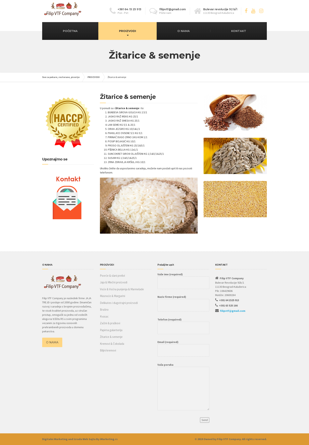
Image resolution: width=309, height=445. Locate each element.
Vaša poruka (183, 388)
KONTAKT (238, 31)
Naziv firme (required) (183, 301)
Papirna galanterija (111, 330)
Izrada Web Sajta (85, 439)
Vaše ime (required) (183, 278)
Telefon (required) (183, 324)
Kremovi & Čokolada (112, 344)
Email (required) (183, 346)
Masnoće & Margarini (112, 296)
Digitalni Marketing (55, 439)
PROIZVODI (127, 31)
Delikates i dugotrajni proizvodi (119, 303)
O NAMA (183, 31)
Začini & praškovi (110, 323)
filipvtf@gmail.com (232, 311)
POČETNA (70, 31)
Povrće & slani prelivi (112, 275)
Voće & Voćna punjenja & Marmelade (122, 289)
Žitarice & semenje (111, 337)
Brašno (104, 309)
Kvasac (104, 316)
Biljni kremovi (108, 350)
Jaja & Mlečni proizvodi (113, 282)
